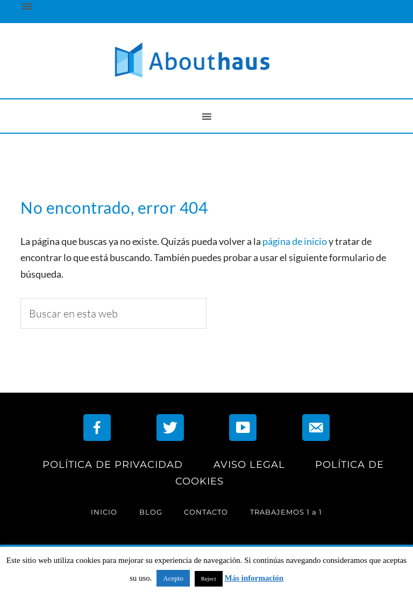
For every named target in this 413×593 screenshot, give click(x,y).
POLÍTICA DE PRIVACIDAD (112, 465)
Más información (254, 578)
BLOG (150, 512)
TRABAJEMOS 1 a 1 (286, 512)
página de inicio (294, 241)
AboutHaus (206, 60)
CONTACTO (206, 512)
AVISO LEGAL (249, 465)
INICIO (104, 512)
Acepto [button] (173, 578)
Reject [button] (208, 578)
